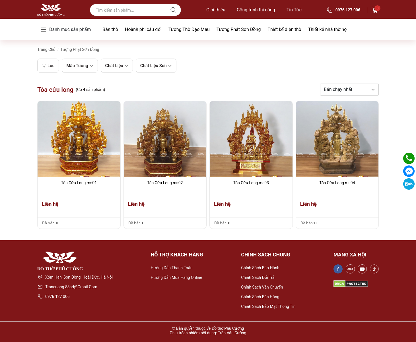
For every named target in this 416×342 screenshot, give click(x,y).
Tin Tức (294, 10)
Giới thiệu (215, 10)
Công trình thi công (256, 10)
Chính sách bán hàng (260, 297)
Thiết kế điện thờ (284, 29)
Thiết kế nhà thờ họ (327, 29)
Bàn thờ (110, 29)
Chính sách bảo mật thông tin (268, 306)
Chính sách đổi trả (258, 277)
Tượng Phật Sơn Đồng (239, 29)
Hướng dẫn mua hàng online (176, 277)
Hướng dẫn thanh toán (172, 268)
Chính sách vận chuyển (262, 287)
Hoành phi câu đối (143, 29)
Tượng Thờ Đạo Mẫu (189, 29)
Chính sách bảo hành (260, 268)
